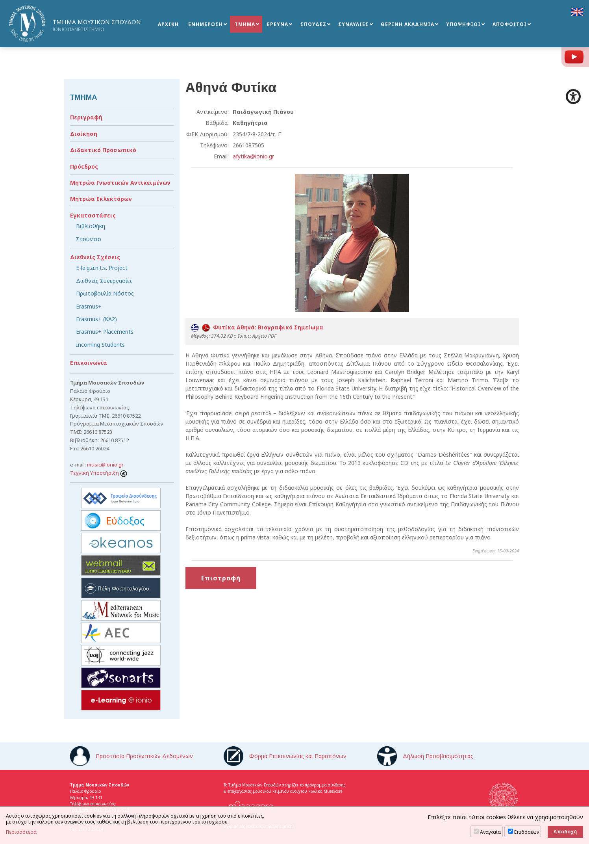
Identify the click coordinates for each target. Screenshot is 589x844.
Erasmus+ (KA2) (96, 319)
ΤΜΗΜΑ (245, 24)
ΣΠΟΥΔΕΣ (313, 24)
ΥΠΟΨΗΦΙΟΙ (463, 24)
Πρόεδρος (84, 166)
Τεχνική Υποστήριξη (98, 472)
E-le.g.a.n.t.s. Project (102, 267)
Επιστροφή (221, 578)
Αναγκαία (490, 832)
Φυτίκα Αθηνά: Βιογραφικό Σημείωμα (257, 327)
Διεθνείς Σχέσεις (95, 257)
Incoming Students (100, 344)
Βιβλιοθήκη (90, 226)
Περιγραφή (86, 117)
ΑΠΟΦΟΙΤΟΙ (510, 24)
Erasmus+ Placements (104, 331)
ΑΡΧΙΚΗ (168, 24)
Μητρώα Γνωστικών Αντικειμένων (120, 182)
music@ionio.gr (105, 464)
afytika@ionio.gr (253, 156)
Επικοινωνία (88, 362)
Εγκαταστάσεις (93, 215)
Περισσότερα (21, 832)
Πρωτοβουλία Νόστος (105, 293)
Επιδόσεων (526, 832)
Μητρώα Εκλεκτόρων (101, 199)
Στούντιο (88, 239)
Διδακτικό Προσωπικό (103, 150)
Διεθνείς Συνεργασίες (104, 280)
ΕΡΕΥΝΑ (277, 24)
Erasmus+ (89, 306)
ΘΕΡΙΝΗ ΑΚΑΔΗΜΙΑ (407, 24)
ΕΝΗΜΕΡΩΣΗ (205, 24)
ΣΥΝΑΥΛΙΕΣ (353, 24)
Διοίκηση (83, 134)
